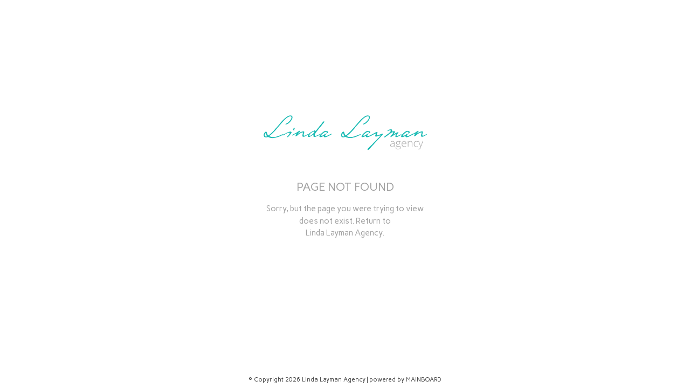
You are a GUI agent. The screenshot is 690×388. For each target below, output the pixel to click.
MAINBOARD (423, 379)
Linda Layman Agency (344, 233)
